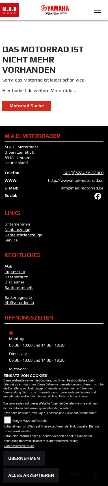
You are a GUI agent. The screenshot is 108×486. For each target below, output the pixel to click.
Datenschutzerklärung (74, 396)
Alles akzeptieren (31, 475)
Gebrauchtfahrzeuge (23, 235)
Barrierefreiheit (19, 287)
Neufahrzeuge (17, 229)
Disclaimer (14, 282)
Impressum (15, 271)
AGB (8, 266)
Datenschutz (16, 277)
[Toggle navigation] (97, 10)
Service (11, 240)
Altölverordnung (19, 302)
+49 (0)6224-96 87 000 (83, 172)
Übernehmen (24, 458)
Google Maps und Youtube (29, 420)
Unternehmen (17, 224)
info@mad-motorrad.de (82, 188)
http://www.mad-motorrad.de (75, 180)
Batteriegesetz (18, 297)
